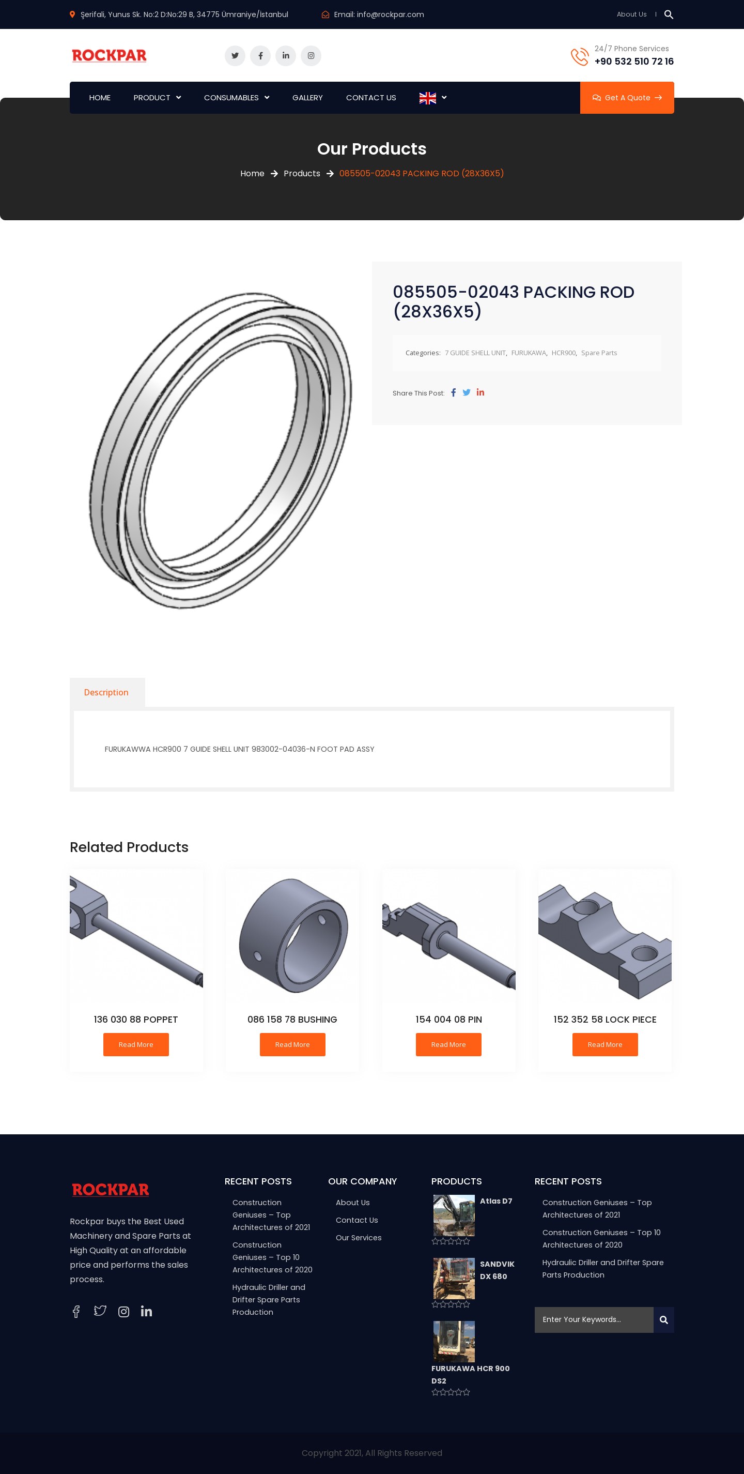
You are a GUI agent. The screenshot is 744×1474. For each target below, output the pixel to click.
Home (252, 173)
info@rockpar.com (390, 14)
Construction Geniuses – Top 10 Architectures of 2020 (273, 1257)
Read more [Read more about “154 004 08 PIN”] (448, 1044)
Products (302, 173)
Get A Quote (627, 98)
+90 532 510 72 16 (634, 61)
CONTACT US (371, 97)
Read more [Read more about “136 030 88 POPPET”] (136, 1044)
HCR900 (564, 352)
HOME (100, 97)
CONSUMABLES (231, 97)
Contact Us (357, 1220)
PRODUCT (152, 97)
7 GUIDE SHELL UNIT (475, 352)
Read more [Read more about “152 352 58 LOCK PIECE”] (605, 1044)
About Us (632, 14)
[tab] (106, 692)
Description (106, 692)
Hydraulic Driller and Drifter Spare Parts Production (269, 1299)
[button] (669, 14)
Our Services (359, 1238)
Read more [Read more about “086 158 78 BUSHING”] (292, 1044)
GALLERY (307, 97)
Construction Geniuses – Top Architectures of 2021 (271, 1215)
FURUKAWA (529, 352)
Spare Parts (599, 352)
